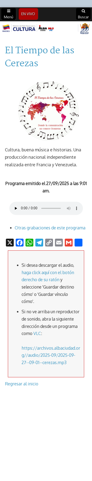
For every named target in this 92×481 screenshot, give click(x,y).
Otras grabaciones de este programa (50, 227)
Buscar (83, 14)
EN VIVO (28, 13)
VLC (37, 333)
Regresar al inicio (21, 383)
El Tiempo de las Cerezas (39, 57)
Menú (8, 14)
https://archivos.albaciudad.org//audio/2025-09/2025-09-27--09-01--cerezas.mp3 (51, 355)
